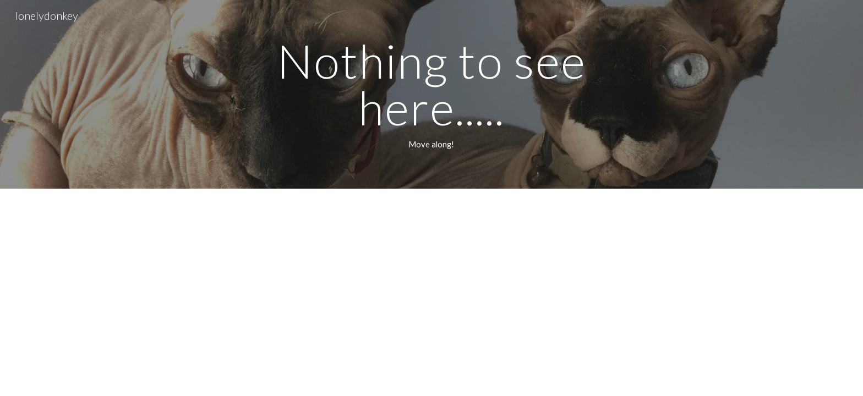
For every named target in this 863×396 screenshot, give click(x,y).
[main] (431, 94)
